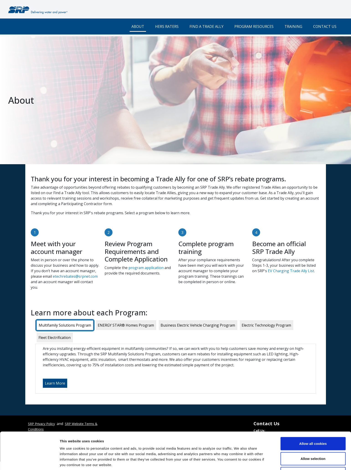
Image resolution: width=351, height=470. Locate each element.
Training (293, 26)
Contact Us (324, 26)
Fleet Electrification (54, 337)
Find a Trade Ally (206, 26)
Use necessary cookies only (313, 455)
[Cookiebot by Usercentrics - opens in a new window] (29, 461)
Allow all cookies (313, 425)
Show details (239, 461)
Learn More (55, 383)
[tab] (65, 325)
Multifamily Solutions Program (65, 325)
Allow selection (312, 440)
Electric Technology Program (266, 325)
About (137, 26)
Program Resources (254, 26)
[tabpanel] (175, 368)
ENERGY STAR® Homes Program (126, 325)
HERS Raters (167, 26)
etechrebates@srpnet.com (75, 276)
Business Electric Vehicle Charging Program (198, 325)
